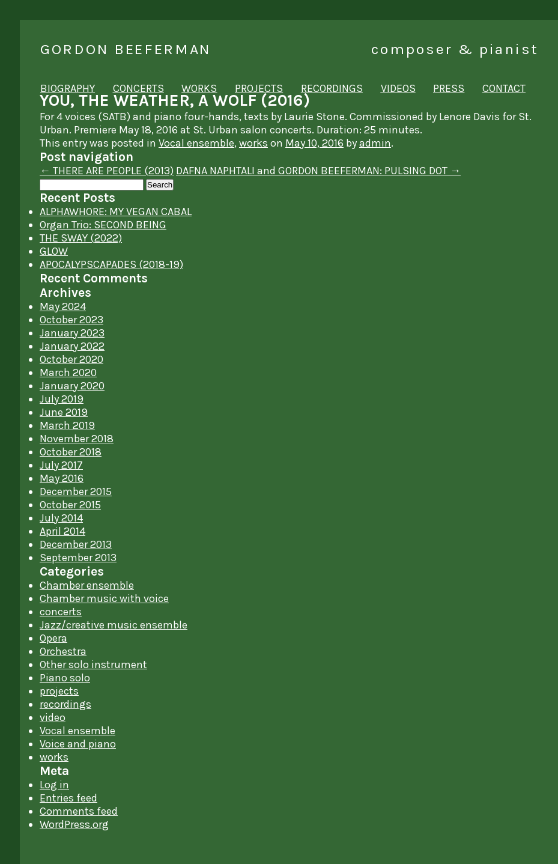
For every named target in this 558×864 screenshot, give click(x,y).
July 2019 (61, 399)
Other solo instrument (93, 664)
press (448, 88)
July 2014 (61, 518)
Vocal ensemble (196, 143)
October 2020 (71, 359)
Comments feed (79, 811)
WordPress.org (74, 824)
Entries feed (68, 798)
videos (398, 88)
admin (375, 143)
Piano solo (65, 677)
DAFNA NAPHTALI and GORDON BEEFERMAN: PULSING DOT (318, 170)
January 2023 (72, 332)
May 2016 (61, 478)
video (52, 717)
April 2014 (62, 531)
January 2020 (72, 385)
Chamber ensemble (87, 585)
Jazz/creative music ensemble (113, 624)
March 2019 (67, 425)
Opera (53, 638)
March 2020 (68, 372)
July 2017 (61, 465)
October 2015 (70, 504)
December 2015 (76, 491)
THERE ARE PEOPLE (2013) (107, 170)
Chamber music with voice (104, 598)
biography (67, 88)
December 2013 (76, 544)
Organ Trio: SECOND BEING (103, 224)
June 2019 (64, 412)
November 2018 (77, 438)
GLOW (54, 251)
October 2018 (71, 451)
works (199, 88)
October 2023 (71, 319)
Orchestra (63, 651)
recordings (332, 88)
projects (259, 88)
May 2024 (63, 306)
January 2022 (72, 346)
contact (504, 88)
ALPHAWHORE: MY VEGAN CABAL (116, 211)
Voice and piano (78, 743)
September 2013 (78, 557)
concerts (138, 88)
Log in (54, 784)
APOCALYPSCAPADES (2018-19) (111, 264)
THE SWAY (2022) (81, 238)
